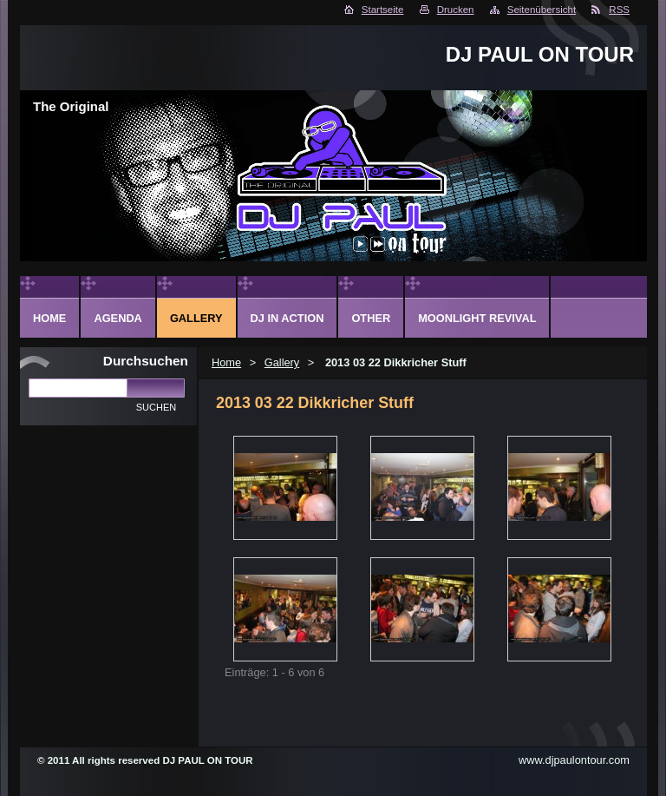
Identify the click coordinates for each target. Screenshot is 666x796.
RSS (619, 9)
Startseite (383, 9)
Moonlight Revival (477, 318)
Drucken (455, 9)
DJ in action (287, 318)
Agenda (117, 318)
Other (370, 318)
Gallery (282, 362)
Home (226, 362)
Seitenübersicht (541, 9)
